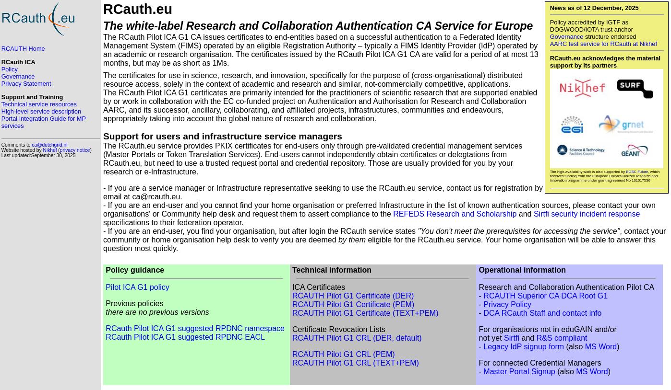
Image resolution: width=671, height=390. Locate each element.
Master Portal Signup (519, 371)
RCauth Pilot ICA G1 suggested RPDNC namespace (195, 328)
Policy (9, 69)
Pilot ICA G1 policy (137, 287)
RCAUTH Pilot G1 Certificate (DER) (353, 296)
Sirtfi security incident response (587, 214)
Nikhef (50, 150)
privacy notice (75, 150)
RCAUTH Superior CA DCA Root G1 (545, 296)
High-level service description (41, 111)
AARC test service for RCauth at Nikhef (603, 43)
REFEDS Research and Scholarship (454, 214)
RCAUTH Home (23, 48)
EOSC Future (637, 172)
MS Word (601, 347)
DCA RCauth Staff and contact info (542, 313)
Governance (567, 36)
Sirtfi (511, 338)
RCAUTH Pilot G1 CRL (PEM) (343, 354)
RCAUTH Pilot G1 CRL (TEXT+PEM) (355, 363)
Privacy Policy (507, 304)
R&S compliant (562, 338)
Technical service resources (39, 104)
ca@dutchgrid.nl (49, 145)
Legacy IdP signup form (523, 347)
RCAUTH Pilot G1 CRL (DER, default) (357, 338)
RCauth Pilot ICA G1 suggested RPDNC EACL (185, 337)
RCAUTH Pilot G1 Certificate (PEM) (353, 304)
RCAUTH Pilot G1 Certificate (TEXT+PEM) (365, 313)
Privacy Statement (26, 83)
